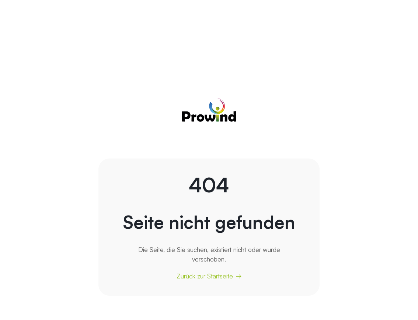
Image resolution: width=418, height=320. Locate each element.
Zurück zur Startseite (205, 276)
